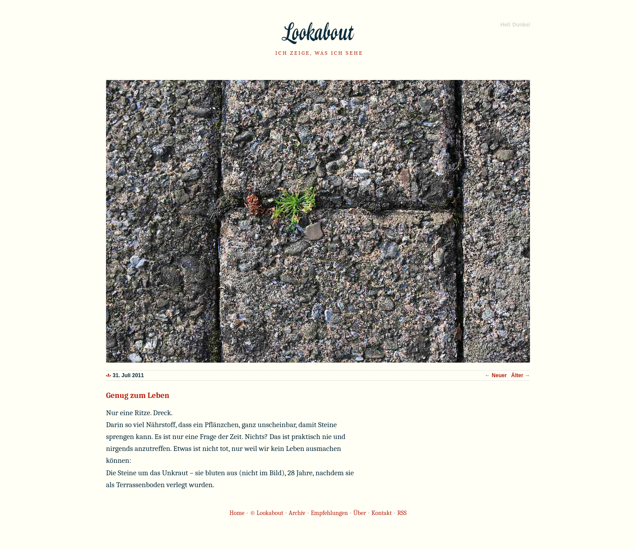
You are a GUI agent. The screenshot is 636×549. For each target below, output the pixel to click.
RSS (401, 513)
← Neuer (496, 375)
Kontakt (381, 513)
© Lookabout (266, 513)
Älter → (520, 375)
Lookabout (318, 33)
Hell (505, 25)
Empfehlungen (329, 513)
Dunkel (521, 25)
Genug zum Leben (137, 395)
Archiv (297, 513)
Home (237, 513)
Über (359, 513)
